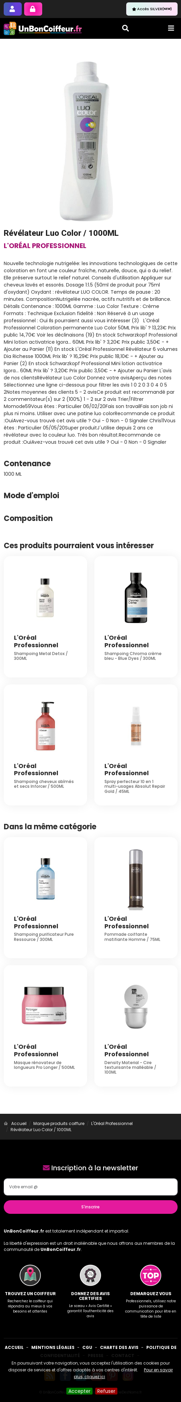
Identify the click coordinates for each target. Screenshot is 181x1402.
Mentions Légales (53, 1347)
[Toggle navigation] (171, 28)
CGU (87, 1347)
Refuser (106, 1391)
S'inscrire (90, 1207)
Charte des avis (119, 1347)
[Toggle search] (125, 28)
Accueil (14, 1347)
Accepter (79, 1391)
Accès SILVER (152, 9)
